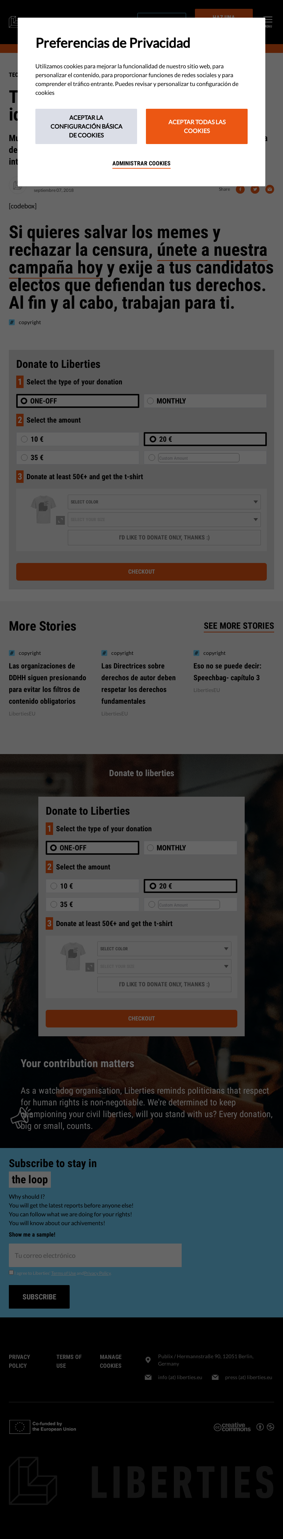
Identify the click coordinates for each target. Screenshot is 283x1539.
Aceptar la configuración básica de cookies (86, 126)
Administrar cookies (141, 163)
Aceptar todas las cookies (197, 126)
